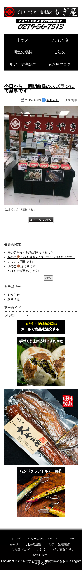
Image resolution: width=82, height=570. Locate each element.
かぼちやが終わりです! (23, 271)
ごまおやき (59, 40)
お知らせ (52, 100)
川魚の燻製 (22, 52)
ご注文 (59, 52)
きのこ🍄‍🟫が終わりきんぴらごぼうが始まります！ (41, 257)
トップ (22, 40)
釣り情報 (13, 299)
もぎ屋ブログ (59, 64)
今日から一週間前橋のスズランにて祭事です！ (39, 88)
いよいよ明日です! (20, 261)
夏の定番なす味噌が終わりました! (30, 252)
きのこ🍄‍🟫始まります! (22, 266)
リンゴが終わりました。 (44, 539)
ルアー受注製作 (23, 64)
